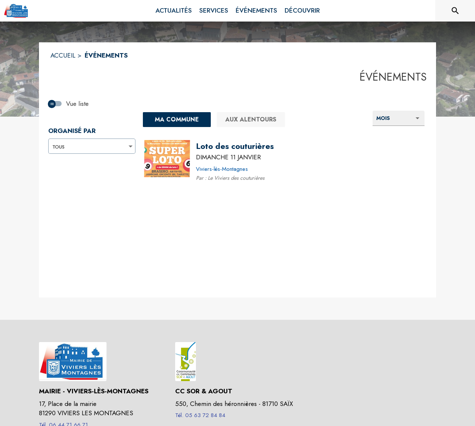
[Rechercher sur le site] (455, 11)
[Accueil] (16, 10)
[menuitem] (174, 11)
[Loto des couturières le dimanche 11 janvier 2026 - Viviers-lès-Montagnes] (235, 146)
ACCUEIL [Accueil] (62, 55)
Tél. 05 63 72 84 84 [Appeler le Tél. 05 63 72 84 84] (200, 415)
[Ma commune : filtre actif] (177, 119)
